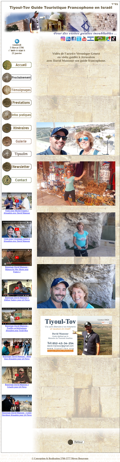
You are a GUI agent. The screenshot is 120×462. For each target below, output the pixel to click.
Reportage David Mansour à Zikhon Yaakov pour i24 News (17, 298)
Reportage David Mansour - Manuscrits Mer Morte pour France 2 (17, 268)
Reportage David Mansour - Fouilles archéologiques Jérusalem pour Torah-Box (17, 327)
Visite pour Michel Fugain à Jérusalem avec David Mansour (17, 211)
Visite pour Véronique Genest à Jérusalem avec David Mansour (17, 239)
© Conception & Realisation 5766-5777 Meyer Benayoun (60, 458)
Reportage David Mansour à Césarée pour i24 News (17, 385)
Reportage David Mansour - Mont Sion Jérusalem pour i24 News (17, 357)
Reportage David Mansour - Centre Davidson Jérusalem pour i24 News (17, 413)
